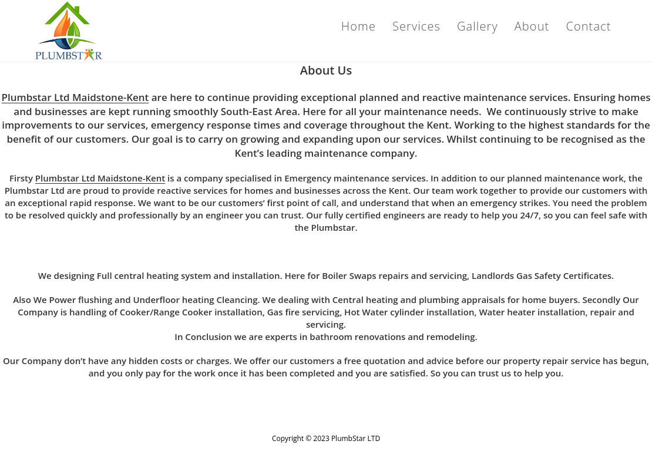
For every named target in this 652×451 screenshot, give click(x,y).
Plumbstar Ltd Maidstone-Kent (75, 97)
